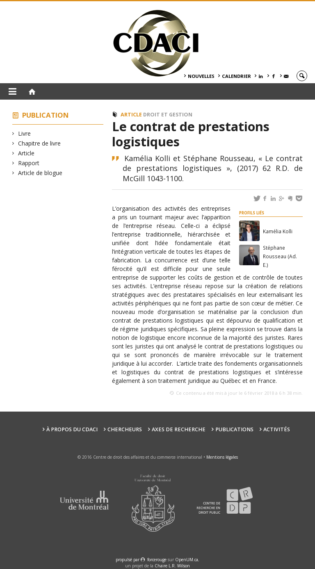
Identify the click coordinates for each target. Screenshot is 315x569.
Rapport (28, 163)
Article (26, 153)
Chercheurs (124, 429)
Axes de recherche (178, 429)
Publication (45, 115)
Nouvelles (201, 76)
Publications (234, 429)
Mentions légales (222, 457)
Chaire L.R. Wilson (172, 566)
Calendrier (236, 76)
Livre (24, 133)
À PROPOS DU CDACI (72, 429)
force (157, 559)
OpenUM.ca (186, 559)
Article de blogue (40, 173)
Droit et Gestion (167, 114)
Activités (276, 429)
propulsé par (128, 559)
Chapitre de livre (39, 143)
